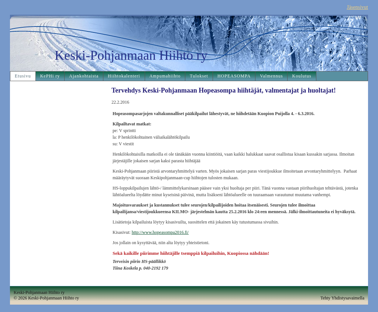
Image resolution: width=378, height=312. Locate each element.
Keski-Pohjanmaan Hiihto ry (131, 55)
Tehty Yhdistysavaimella (342, 298)
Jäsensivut (357, 7)
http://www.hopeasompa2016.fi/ (160, 232)
